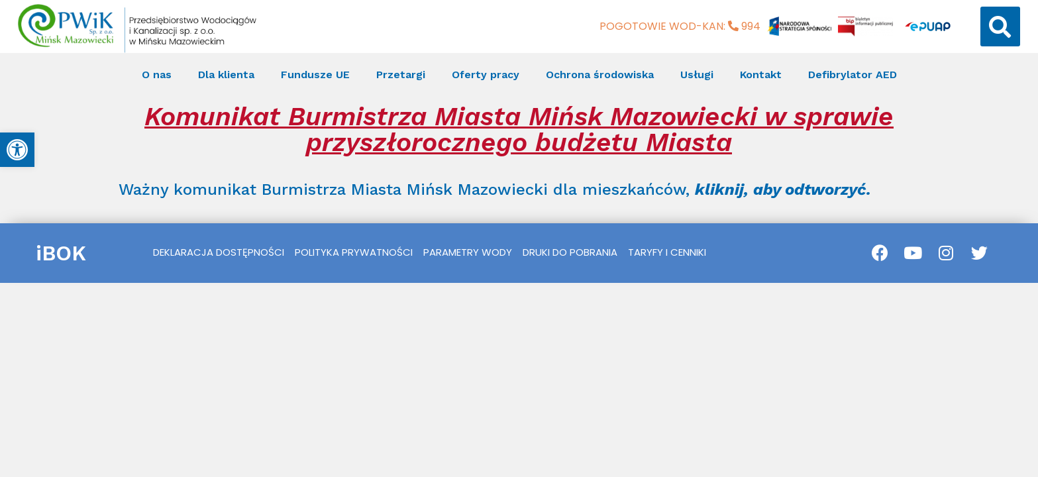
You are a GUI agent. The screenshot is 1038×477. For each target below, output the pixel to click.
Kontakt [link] (761, 74)
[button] (1000, 26)
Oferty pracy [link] (485, 74)
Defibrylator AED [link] (852, 74)
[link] (17, 149)
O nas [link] (157, 74)
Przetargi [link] (400, 74)
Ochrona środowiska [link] (600, 74)
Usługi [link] (696, 74)
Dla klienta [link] (226, 74)
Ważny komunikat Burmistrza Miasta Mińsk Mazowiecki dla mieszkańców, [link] (495, 189)
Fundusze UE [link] (315, 74)
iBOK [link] (61, 253)
